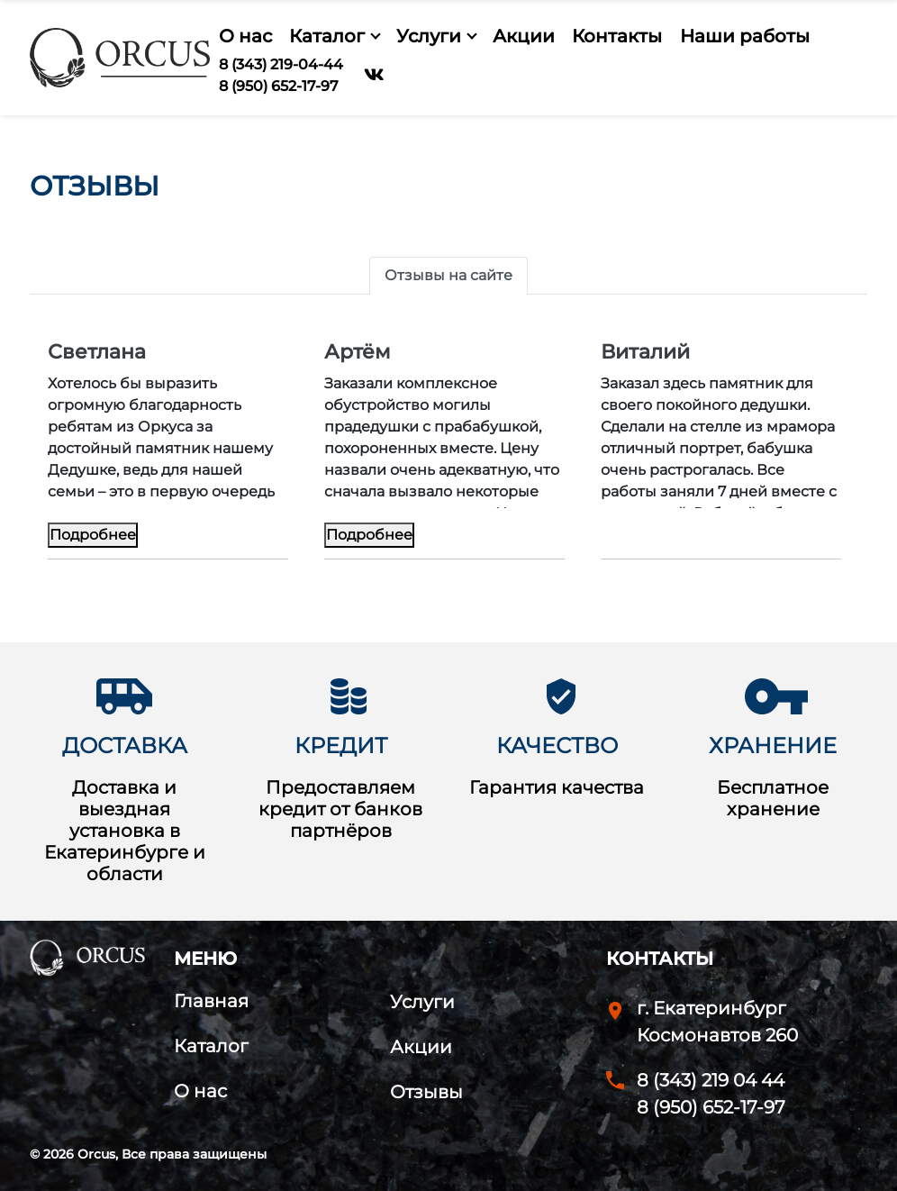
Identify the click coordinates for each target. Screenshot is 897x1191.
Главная (211, 1001)
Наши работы (745, 36)
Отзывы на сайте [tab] (448, 275)
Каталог (327, 36)
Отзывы (426, 1092)
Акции (524, 36)
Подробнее (93, 534)
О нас (245, 36)
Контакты (617, 36)
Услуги (428, 36)
